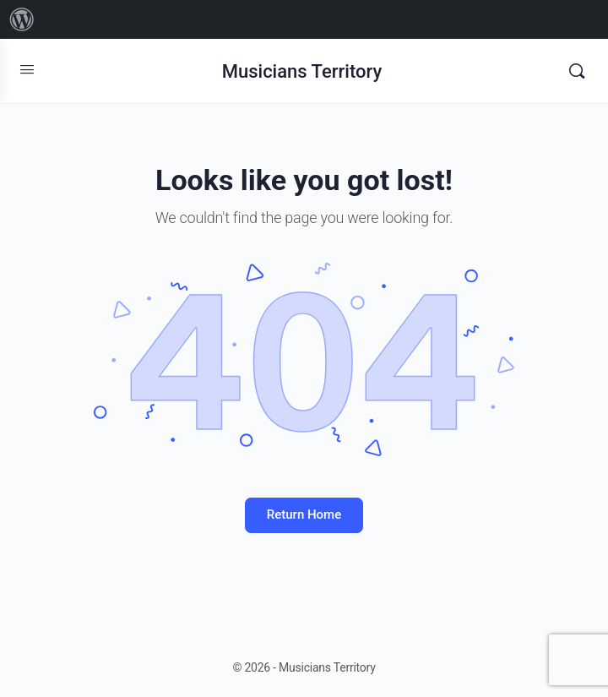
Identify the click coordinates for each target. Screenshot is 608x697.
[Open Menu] (27, 69)
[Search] (577, 71)
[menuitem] (22, 19)
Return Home (304, 514)
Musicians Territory (302, 71)
